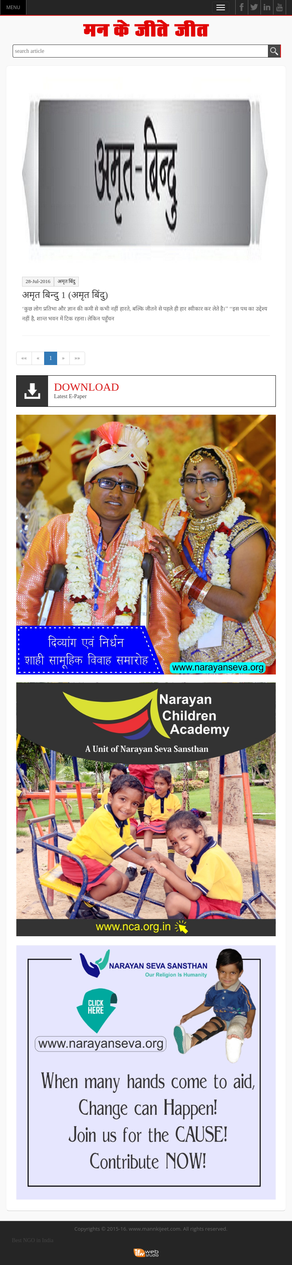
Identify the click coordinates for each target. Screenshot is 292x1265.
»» (77, 358)
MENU (13, 7)
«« (24, 358)
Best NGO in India (32, 1240)
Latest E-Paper (162, 390)
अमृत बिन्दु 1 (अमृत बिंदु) (65, 295)
